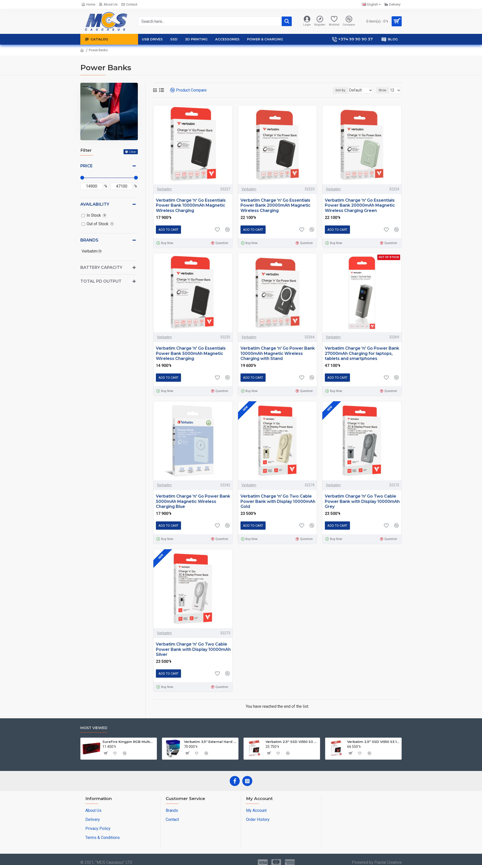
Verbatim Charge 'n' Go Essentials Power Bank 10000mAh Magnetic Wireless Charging (191, 205)
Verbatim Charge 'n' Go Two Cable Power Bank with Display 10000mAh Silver (193, 649)
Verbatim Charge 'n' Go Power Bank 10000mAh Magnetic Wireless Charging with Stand (277, 353)
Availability (94, 204)
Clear (132, 151)
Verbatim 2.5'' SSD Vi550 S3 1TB (373, 742)
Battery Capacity (101, 267)
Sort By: (337, 90)
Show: (384, 90)
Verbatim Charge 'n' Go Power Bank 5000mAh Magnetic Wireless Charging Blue (193, 501)
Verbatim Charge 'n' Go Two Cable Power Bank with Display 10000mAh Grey (362, 501)
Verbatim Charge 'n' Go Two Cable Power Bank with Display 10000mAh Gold (277, 501)
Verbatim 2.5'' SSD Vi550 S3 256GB (292, 742)
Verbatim (164, 189)
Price (86, 166)
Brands (89, 240)
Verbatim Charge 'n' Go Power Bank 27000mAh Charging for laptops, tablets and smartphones (362, 353)
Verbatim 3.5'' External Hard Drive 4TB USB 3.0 (210, 742)
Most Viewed (93, 728)
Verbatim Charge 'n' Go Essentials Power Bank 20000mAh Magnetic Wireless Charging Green (360, 205)
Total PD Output (101, 281)
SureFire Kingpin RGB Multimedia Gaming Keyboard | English (128, 742)
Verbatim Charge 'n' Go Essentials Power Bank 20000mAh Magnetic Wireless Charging (275, 205)
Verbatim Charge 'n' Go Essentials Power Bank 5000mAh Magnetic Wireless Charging (191, 353)
